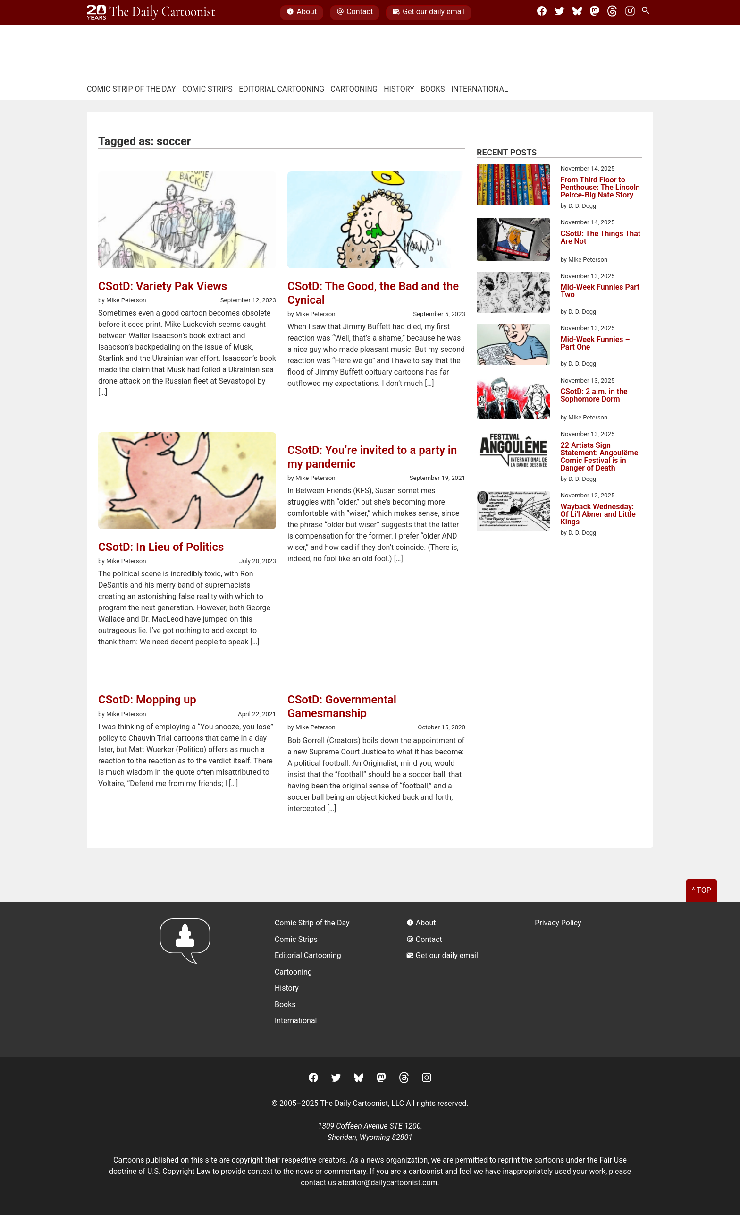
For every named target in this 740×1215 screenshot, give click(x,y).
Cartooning (354, 89)
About (301, 12)
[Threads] (612, 12)
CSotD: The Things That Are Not (600, 238)
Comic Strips (207, 89)
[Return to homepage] (188, 979)
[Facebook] (541, 12)
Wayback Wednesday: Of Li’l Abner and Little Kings (598, 514)
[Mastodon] (594, 12)
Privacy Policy (558, 922)
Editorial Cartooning (281, 89)
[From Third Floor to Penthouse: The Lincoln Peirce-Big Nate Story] (513, 186)
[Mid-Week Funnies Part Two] (513, 294)
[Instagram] (630, 12)
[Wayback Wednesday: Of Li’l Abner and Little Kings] (513, 513)
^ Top (701, 890)
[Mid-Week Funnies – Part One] (513, 346)
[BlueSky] (577, 12)
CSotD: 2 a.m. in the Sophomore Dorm (594, 395)
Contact (354, 12)
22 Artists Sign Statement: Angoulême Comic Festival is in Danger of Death (600, 457)
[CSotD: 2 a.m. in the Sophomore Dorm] (513, 399)
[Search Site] (647, 12)
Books (432, 89)
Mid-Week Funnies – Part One (595, 343)
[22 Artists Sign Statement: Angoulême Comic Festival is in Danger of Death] (513, 452)
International (479, 89)
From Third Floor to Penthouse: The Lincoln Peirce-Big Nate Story (600, 187)
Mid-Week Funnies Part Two (600, 291)
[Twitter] (559, 12)
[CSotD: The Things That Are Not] (513, 241)
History (399, 89)
